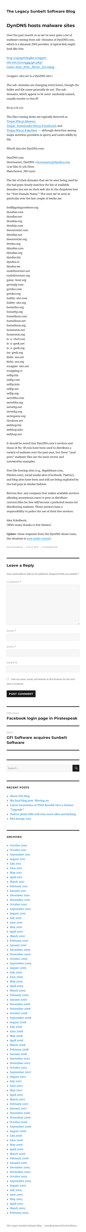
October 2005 (18, 1176)
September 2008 (20, 1017)
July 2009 (16, 972)
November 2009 (20, 954)
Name (11, 631)
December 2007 (20, 1058)
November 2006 (20, 1117)
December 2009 (20, 949)
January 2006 (18, 1162)
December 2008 (20, 1004)
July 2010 (15, 918)
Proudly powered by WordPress (61, 1225)
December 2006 (20, 1113)
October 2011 (18, 850)
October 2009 (18, 958)
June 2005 (16, 1194)
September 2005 (20, 1181)
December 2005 (20, 1167)
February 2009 (19, 995)
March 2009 (17, 990)
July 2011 (15, 863)
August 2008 (18, 1022)
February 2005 (19, 1212)
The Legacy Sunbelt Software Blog (41, 11)
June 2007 (16, 1085)
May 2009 (16, 981)
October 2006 (18, 1122)
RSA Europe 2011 (20, 818)
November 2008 (20, 1008)
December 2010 (20, 895)
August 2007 (18, 1076)
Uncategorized (49, 547)
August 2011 (17, 859)
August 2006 (18, 1131)
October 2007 (18, 1067)
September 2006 (20, 1126)
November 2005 (20, 1172)
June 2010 (16, 922)
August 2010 (18, 913)
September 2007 (20, 1072)
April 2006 (16, 1149)
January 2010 (18, 945)
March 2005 (17, 1208)
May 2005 (16, 1199)
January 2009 (18, 999)
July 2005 (16, 1190)
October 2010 (18, 904)
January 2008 (18, 1054)
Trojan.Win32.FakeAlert (22, 130)
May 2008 (16, 1035)
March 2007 (17, 1099)
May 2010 (16, 927)
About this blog (20, 796)
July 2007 (16, 1081)
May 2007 (16, 1090)
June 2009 (16, 977)
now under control (39, 538)
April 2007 (16, 1094)
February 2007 (19, 1104)
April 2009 (16, 986)
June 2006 (16, 1140)
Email (11, 646)
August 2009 (18, 967)
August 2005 (18, 1185)
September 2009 (20, 963)
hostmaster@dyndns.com (53, 162)
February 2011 (19, 886)
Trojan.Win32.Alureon (21, 121)
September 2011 (20, 854)
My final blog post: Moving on (29, 800)
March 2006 (17, 1153)
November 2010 (20, 899)
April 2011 (16, 877)
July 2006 (16, 1135)
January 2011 (18, 890)
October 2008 (18, 1013)
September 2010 (20, 909)
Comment (14, 582)
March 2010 (17, 936)
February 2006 (19, 1158)
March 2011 (17, 881)
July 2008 (16, 1026)
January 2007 (18, 1108)
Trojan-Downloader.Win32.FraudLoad (31, 125)
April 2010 (16, 931)
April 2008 (16, 1040)
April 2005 (16, 1203)
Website (12, 662)
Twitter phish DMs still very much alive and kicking (43, 814)
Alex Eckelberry (15, 547)
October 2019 (18, 845)
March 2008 (17, 1045)
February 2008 (19, 1049)
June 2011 (16, 868)
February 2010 (19, 940)
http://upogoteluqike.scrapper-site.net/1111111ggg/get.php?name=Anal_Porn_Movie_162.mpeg (30, 62)
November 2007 (20, 1063)
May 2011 (16, 872)
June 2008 (16, 1031)
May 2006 (16, 1144)
